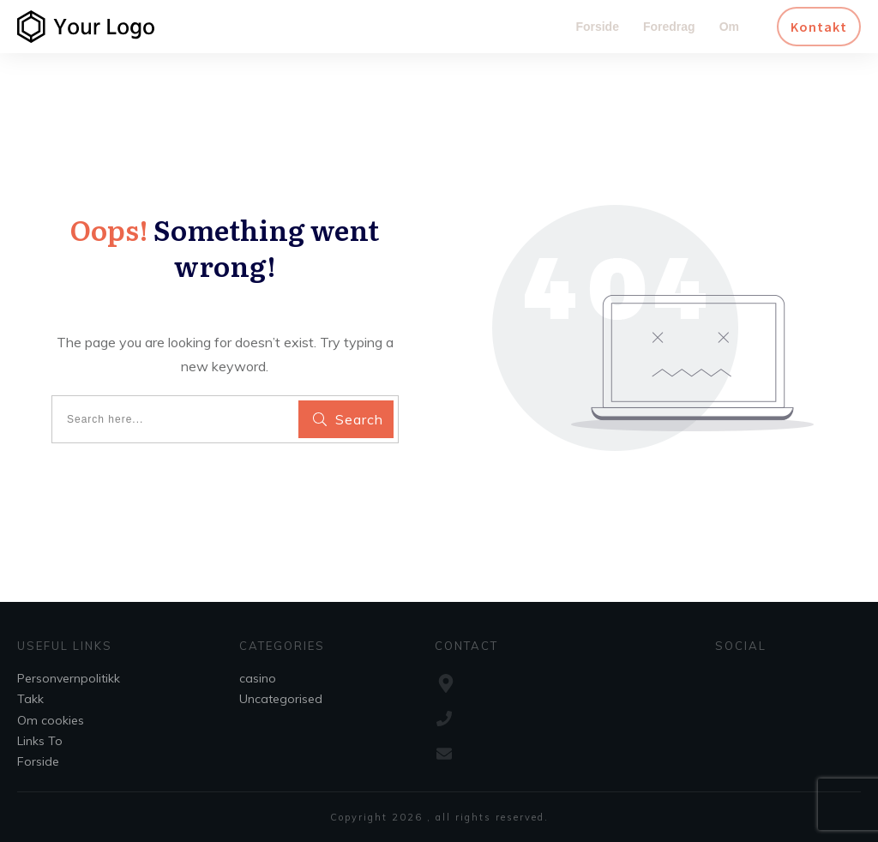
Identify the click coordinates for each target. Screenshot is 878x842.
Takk (30, 699)
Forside (38, 761)
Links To (40, 741)
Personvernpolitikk (68, 678)
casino (257, 678)
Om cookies (50, 720)
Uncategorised (280, 699)
